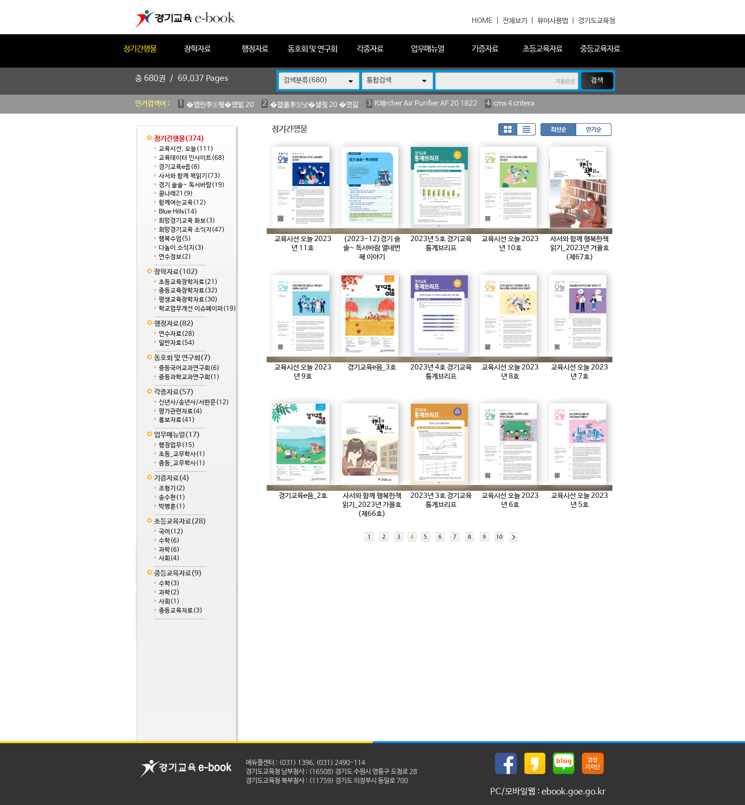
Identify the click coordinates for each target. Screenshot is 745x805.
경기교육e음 (179, 167)
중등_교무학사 (182, 463)
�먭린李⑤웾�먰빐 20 (220, 105)
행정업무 (177, 445)
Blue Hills (178, 211)
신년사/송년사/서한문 (194, 402)
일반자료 (177, 343)
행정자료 (255, 49)
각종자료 (370, 49)
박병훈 (172, 506)
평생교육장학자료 (188, 299)
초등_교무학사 (182, 454)
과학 (169, 549)
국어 (171, 531)
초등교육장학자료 (188, 282)
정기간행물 (139, 49)
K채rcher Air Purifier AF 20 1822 (426, 103)
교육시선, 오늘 (186, 149)
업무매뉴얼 (427, 49)
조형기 (172, 488)
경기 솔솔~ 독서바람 (192, 185)
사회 (169, 558)
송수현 (172, 497)
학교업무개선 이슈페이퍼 (197, 308)
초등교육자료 (542, 49)
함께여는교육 (182, 202)
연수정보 (175, 257)
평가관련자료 (181, 411)
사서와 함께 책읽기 (190, 176)
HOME (482, 21)
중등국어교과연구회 (189, 368)
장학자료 (197, 49)
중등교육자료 (600, 49)
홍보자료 (177, 420)
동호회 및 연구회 (312, 49)
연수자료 (177, 334)
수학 (169, 540)
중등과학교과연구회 (189, 377)
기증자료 (485, 49)
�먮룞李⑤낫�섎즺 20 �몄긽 (314, 105)
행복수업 (175, 238)
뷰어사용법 (552, 21)
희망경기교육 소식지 (192, 229)
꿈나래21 (176, 193)
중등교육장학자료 (188, 290)
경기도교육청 (596, 21)
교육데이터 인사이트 (192, 158)
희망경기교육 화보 (187, 220)
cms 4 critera (513, 103)
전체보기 (515, 21)
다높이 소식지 (181, 248)
